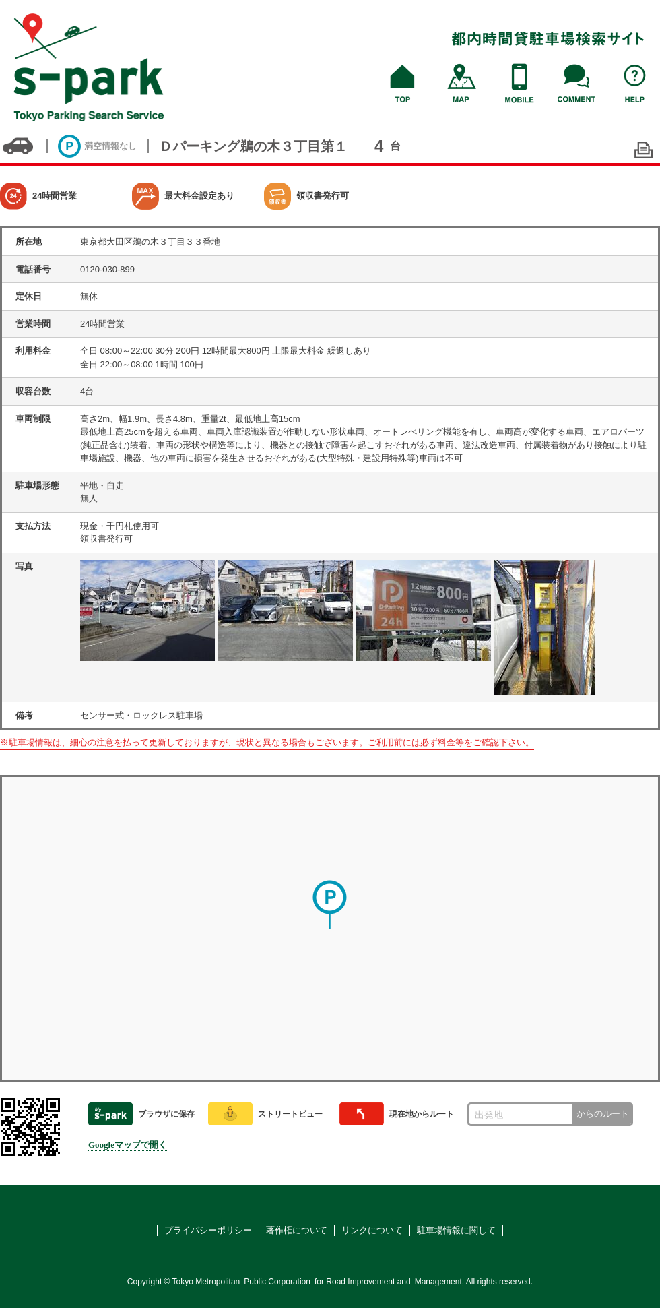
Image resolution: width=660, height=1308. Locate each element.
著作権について (296, 1230)
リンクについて (372, 1230)
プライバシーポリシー (208, 1230)
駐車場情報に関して (456, 1230)
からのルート (602, 1114)
